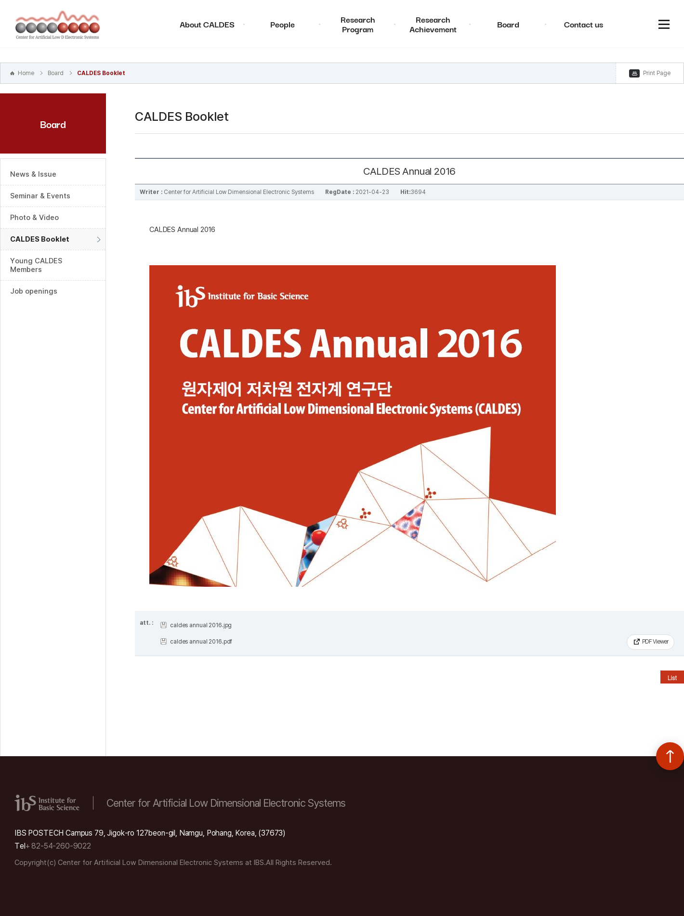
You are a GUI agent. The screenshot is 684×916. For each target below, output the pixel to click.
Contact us (583, 23)
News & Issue (33, 174)
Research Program (358, 24)
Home (26, 73)
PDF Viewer (655, 641)
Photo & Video (34, 217)
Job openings (33, 291)
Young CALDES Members (36, 265)
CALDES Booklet (101, 73)
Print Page (657, 73)
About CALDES (207, 23)
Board (508, 23)
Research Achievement (433, 24)
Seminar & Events (40, 196)
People (282, 23)
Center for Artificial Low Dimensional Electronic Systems (57, 24)
